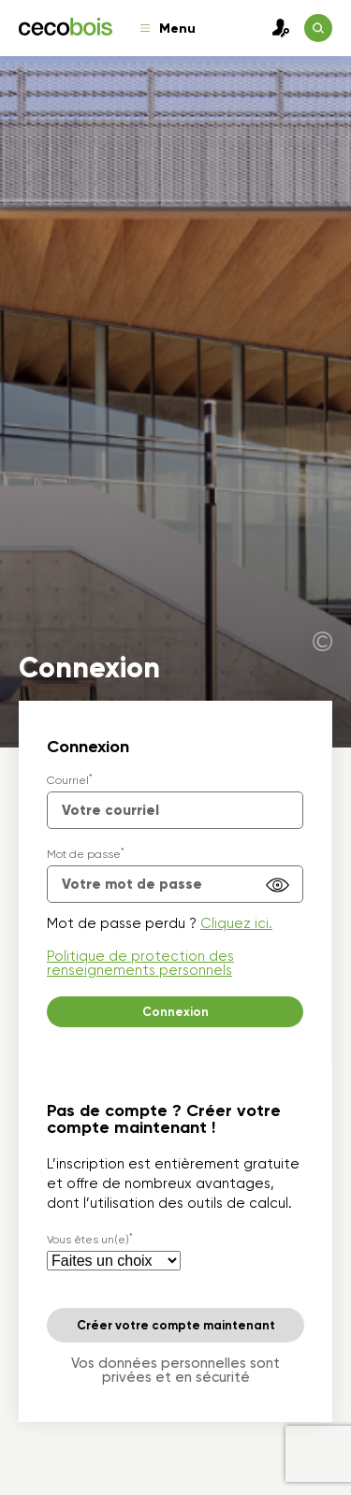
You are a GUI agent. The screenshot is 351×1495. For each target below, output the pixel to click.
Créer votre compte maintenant (176, 1325)
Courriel (70, 780)
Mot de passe (85, 854)
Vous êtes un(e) (90, 1239)
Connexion (276, 28)
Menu (168, 28)
